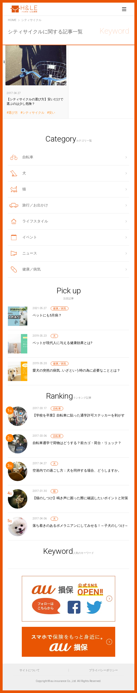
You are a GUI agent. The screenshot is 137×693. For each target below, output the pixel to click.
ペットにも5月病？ (47, 315)
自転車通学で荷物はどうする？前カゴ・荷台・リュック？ (77, 443)
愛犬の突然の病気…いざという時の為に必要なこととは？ (76, 370)
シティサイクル (33, 112)
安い (52, 112)
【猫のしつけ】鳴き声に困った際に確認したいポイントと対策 (80, 498)
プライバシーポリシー (103, 670)
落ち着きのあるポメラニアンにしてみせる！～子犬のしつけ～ (80, 526)
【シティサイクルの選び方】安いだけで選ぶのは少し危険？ (35, 82)
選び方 (13, 112)
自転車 (57, 408)
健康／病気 (59, 308)
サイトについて (29, 670)
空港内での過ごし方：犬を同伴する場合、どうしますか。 (77, 470)
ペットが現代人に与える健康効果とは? (62, 343)
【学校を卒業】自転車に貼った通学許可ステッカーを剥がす (79, 415)
